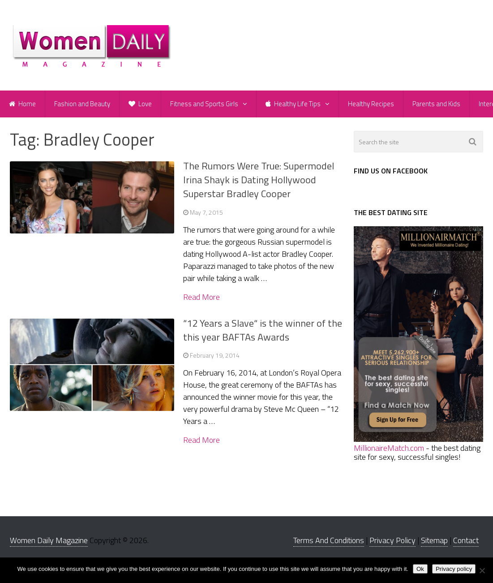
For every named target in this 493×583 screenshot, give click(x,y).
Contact (466, 540)
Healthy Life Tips (293, 104)
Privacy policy (454, 569)
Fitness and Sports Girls (204, 104)
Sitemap (434, 540)
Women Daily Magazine (49, 540)
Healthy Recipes (371, 104)
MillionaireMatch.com (389, 448)
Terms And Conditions (328, 540)
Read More (201, 297)
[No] (481, 570)
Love (140, 104)
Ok (420, 569)
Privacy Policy (392, 540)
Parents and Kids (436, 104)
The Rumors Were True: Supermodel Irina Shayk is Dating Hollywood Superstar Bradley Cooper (258, 179)
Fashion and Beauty (82, 104)
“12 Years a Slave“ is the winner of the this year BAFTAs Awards (262, 330)
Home (22, 104)
